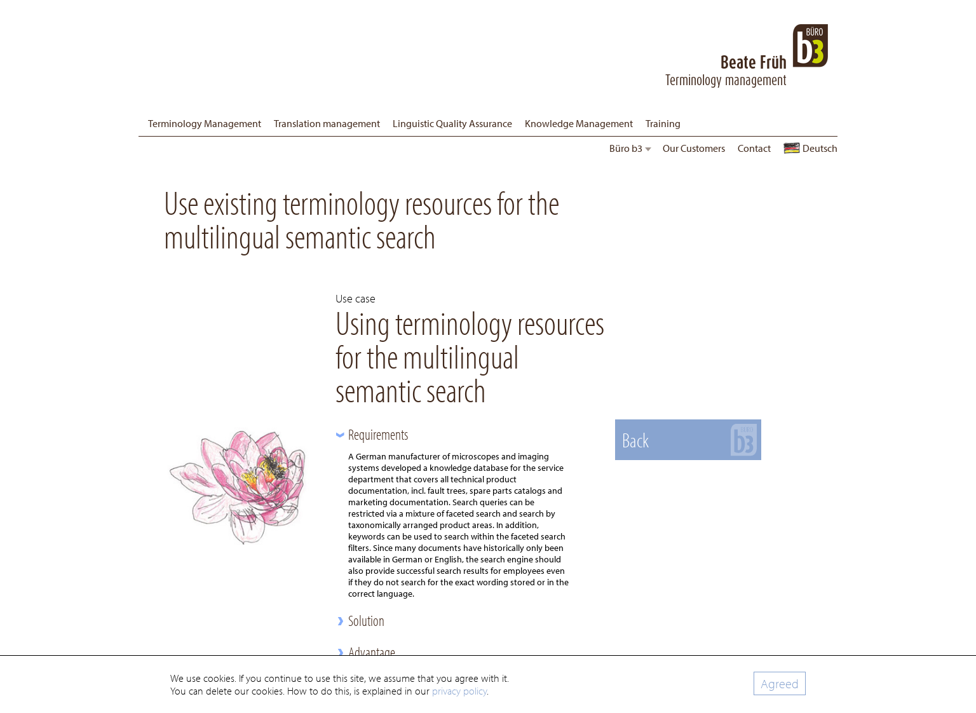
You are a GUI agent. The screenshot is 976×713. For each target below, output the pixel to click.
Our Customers (694, 148)
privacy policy (459, 690)
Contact (754, 148)
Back (635, 439)
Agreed (780, 683)
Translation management (327, 123)
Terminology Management (204, 123)
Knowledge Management (579, 123)
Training (663, 123)
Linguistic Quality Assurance (452, 123)
